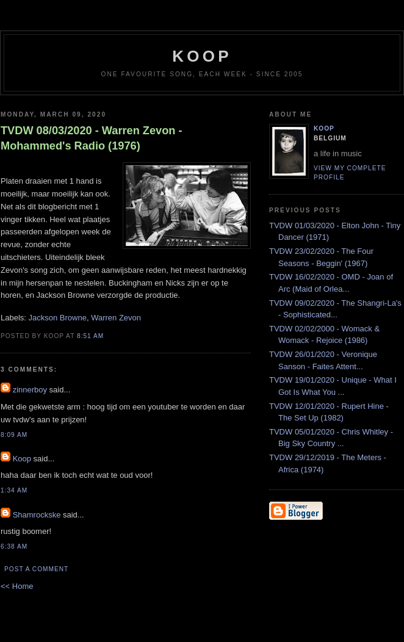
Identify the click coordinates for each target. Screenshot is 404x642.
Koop (22, 458)
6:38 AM (14, 546)
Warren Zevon (116, 317)
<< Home (17, 586)
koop (201, 56)
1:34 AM (14, 490)
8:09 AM (14, 434)
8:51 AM (90, 336)
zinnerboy (30, 389)
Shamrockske (37, 514)
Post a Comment (36, 569)
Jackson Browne (58, 317)
